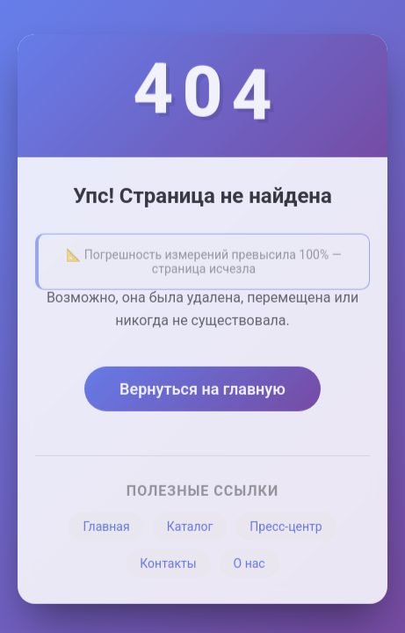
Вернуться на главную (202, 391)
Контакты (168, 566)
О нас (249, 566)
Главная (106, 529)
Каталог (190, 529)
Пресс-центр (286, 529)
